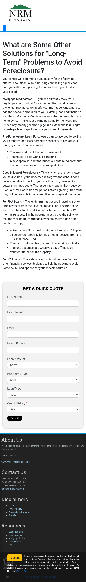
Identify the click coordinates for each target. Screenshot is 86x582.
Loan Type (15, 388)
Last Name (15, 312)
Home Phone (16, 343)
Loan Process (15, 535)
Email (11, 328)
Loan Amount (17, 359)
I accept (15, 557)
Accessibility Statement (20, 512)
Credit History (17, 403)
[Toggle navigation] (4, 28)
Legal (11, 505)
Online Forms (15, 541)
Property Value (17, 373)
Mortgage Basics (17, 538)
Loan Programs (16, 532)
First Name (15, 297)
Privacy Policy (15, 509)
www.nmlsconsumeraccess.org (16, 462)
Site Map (13, 515)
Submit (15, 418)
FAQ (11, 545)
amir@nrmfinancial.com (12, 489)
